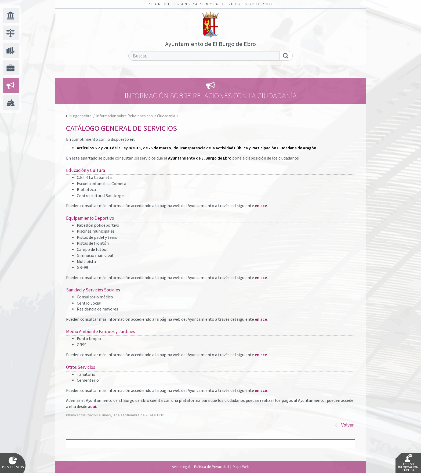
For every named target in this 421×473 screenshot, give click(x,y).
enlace (261, 205)
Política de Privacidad (211, 466)
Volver (347, 425)
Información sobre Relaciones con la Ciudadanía (136, 115)
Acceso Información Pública (408, 463)
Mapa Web (241, 466)
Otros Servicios (80, 367)
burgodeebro (81, 115)
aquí (92, 406)
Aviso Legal (181, 466)
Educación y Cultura (85, 170)
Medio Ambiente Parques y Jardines (100, 331)
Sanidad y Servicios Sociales (93, 290)
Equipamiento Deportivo (90, 218)
